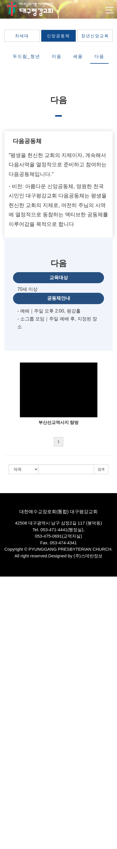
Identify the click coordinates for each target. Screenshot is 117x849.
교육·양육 (8, 700)
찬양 (4, 689)
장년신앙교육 (95, 35)
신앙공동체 (58, 35)
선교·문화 (8, 770)
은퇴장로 (7, 641)
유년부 (5, 722)
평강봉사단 (9, 792)
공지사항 (7, 824)
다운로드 (7, 841)
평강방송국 (9, 673)
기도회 (5, 684)
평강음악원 (9, 797)
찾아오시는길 (11, 668)
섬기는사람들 (11, 614)
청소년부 (7, 733)
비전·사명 (8, 609)
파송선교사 (9, 630)
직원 (4, 646)
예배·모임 (8, 662)
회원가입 (84, 584)
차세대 (22, 35)
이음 (57, 56)
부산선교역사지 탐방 (58, 422)
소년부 (5, 727)
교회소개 (7, 598)
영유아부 (7, 711)
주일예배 (7, 679)
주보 (4, 835)
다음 (99, 56)
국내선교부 (9, 776)
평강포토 (7, 813)
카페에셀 (7, 803)
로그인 (106, 584)
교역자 (5, 625)
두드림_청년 (26, 56)
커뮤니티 (7, 819)
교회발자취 (9, 657)
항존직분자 (9, 652)
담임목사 (7, 619)
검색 (101, 469)
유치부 (5, 716)
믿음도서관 (9, 808)
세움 (78, 56)
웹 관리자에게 (12, 846)
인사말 (5, 603)
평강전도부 (9, 786)
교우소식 (7, 830)
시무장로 (7, 636)
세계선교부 (9, 781)
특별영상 (7, 695)
